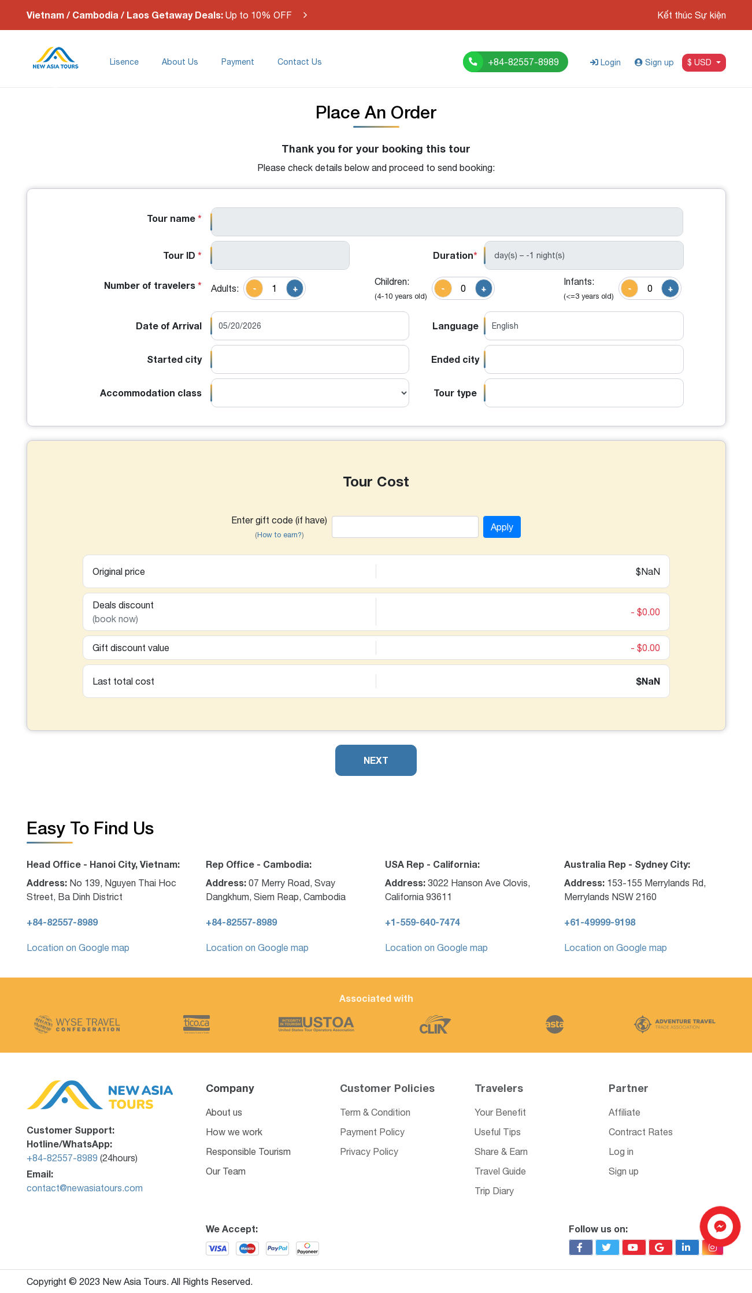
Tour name (174, 218)
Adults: (225, 288)
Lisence (124, 61)
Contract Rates (641, 1132)
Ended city (455, 359)
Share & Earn (501, 1151)
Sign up (654, 62)
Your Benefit (500, 1112)
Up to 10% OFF (159, 15)
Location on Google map (78, 947)
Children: (401, 288)
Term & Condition (375, 1112)
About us (224, 1112)
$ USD (700, 62)
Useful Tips (498, 1132)
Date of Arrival (169, 325)
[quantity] (274, 288)
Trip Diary (494, 1191)
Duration (455, 255)
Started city (174, 359)
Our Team (226, 1171)
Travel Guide (500, 1171)
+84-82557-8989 (62, 1158)
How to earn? (279, 534)
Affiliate (624, 1112)
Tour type (455, 392)
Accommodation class (151, 392)
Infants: (589, 288)
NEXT (376, 760)
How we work (234, 1132)
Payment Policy (372, 1132)
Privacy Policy (369, 1151)
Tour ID (182, 255)
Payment (237, 61)
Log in (621, 1151)
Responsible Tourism (248, 1151)
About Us (180, 61)
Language (455, 325)
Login (605, 62)
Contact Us (299, 61)
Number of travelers (153, 285)
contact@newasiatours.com (85, 1188)
